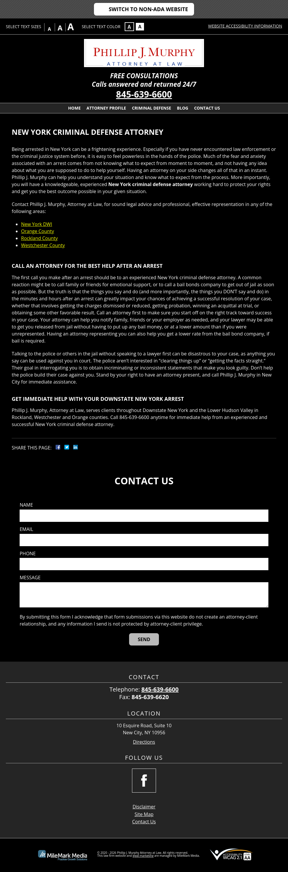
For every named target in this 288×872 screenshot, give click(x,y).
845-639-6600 (144, 94)
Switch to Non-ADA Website (148, 9)
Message (30, 578)
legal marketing (143, 856)
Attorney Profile (106, 108)
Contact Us (207, 108)
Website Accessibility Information (245, 26)
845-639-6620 (150, 697)
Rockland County (39, 238)
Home (74, 108)
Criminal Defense (151, 108)
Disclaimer (144, 806)
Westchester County (43, 245)
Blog (182, 108)
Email (26, 529)
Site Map (144, 814)
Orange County (37, 231)
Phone (28, 554)
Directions (144, 742)
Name (26, 505)
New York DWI (36, 224)
